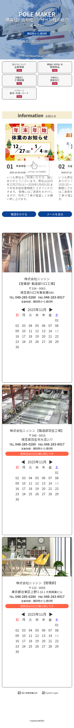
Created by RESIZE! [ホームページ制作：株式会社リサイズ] (37, 721)
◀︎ (23, 309)
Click (19, 70)
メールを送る (55, 214)
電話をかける (19, 214)
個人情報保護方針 (27, 692)
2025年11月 (37, 309)
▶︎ (51, 309)
